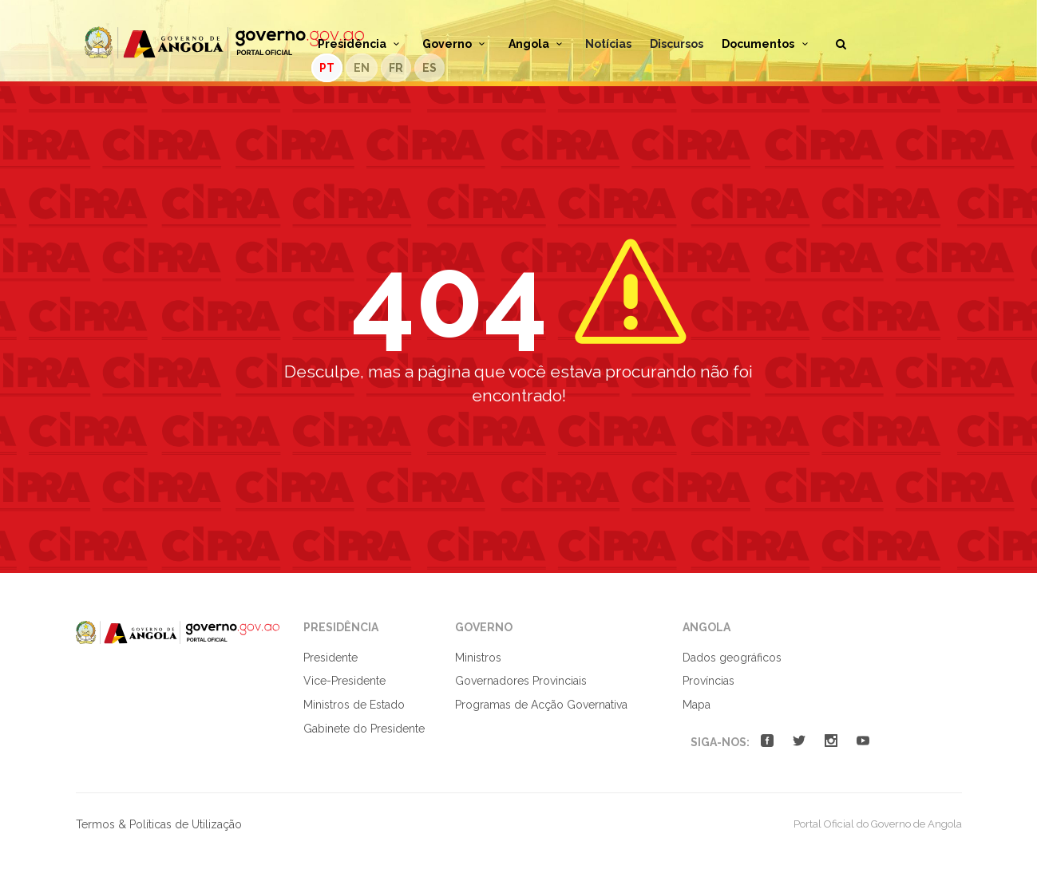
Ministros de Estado (354, 704)
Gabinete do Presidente (364, 728)
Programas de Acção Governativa (541, 704)
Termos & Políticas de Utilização (159, 824)
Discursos (676, 44)
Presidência (361, 44)
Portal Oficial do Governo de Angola (224, 42)
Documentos (767, 44)
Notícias (608, 44)
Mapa (696, 704)
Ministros (478, 657)
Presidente (330, 657)
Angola (538, 44)
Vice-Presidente (344, 680)
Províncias (708, 680)
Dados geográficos (732, 657)
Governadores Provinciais (521, 680)
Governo (456, 44)
